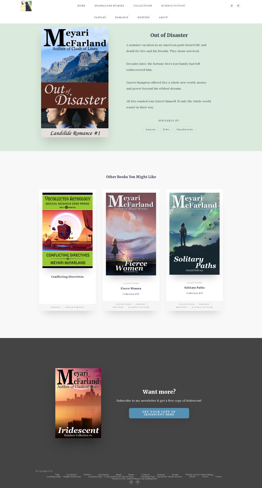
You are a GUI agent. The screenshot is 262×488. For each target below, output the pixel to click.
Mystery (144, 17)
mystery (118, 308)
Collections (142, 5)
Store (205, 477)
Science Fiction (173, 5)
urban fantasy (74, 308)
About (163, 17)
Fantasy (100, 17)
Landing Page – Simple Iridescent (64, 477)
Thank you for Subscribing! (199, 475)
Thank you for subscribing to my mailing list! (134, 479)
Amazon (151, 129)
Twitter (87, 475)
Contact (145, 475)
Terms (218, 477)
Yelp (57, 475)
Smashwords (185, 129)
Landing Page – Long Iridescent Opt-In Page (111, 477)
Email (118, 475)
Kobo (166, 129)
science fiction (138, 308)
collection (123, 305)
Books (175, 475)
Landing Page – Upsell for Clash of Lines (161, 477)
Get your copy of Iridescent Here (159, 413)
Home (81, 5)
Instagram (103, 475)
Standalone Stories (109, 5)
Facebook (71, 475)
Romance (121, 17)
